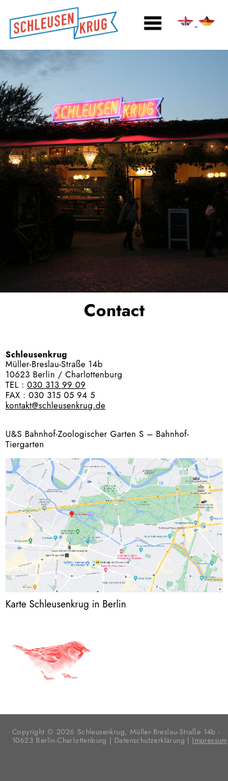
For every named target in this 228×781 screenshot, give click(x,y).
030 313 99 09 (56, 385)
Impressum (209, 740)
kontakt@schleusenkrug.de (55, 405)
